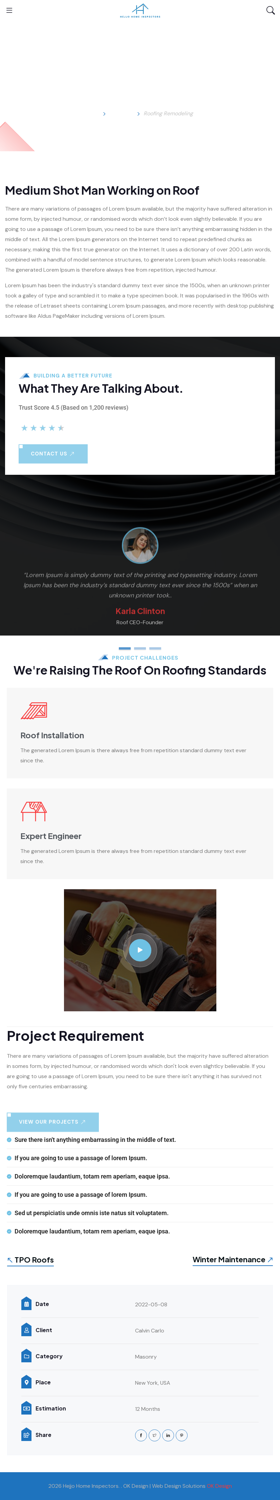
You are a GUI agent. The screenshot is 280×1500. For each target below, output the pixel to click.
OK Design (219, 1485)
